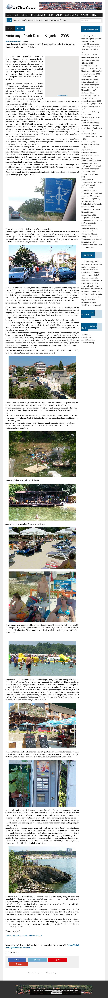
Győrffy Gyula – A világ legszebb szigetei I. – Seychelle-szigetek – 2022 (91, 98)
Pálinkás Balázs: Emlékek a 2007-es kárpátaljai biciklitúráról (92, 223)
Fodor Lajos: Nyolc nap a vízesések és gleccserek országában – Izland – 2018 (92, 125)
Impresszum (86, 334)
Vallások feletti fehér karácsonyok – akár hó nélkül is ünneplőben (90, 79)
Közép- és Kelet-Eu (21, 15)
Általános (84, 15)
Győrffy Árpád (11, 994)
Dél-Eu (9, 15)
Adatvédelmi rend (88, 340)
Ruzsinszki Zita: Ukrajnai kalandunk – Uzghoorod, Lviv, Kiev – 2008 (91, 199)
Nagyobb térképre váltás (62, 95)
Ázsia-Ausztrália (71, 15)
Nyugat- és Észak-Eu (38, 15)
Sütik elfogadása (57, 992)
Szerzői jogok (87, 337)
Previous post (35, 966)
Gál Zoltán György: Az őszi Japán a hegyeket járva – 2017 (92, 106)
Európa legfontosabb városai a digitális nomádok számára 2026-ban (92, 38)
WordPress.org (88, 342)
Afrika (50, 15)
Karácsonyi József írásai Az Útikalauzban (23, 933)
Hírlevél (94, 15)
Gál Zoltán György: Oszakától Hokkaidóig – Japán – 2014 (90, 144)
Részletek (75, 990)
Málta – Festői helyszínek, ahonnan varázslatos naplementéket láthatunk (91, 163)
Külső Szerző (16, 41)
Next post (51, 966)
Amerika (59, 15)
